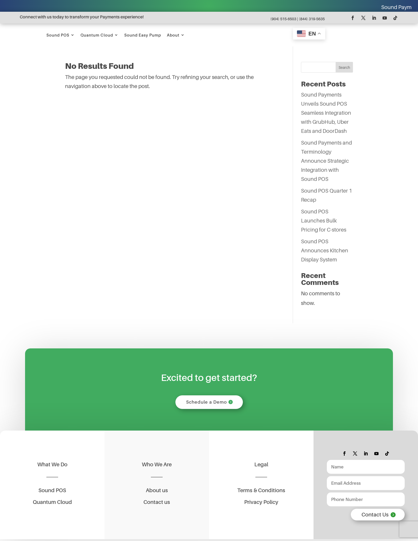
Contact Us (375, 516)
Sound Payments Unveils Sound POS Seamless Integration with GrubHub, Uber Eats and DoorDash (326, 113)
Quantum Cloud (177, 35)
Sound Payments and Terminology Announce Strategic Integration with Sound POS (326, 161)
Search (344, 67)
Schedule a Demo (206, 402)
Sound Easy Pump (223, 35)
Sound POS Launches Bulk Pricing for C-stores (323, 220)
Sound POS (138, 35)
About (254, 35)
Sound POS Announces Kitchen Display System (324, 250)
